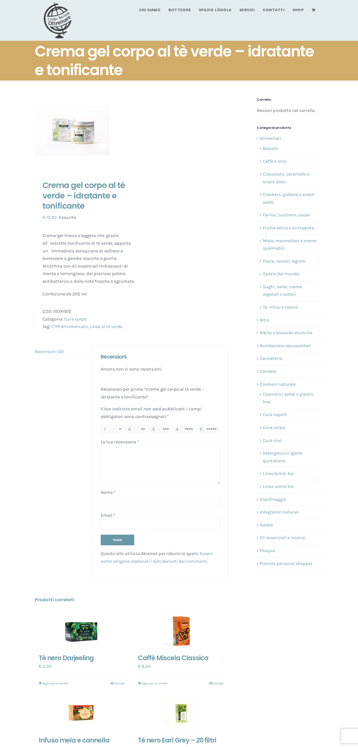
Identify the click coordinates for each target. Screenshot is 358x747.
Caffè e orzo (274, 161)
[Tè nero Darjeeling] (82, 631)
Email (108, 515)
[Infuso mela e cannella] (82, 713)
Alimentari (270, 138)
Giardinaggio (273, 499)
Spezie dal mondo (281, 274)
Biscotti (270, 148)
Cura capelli (275, 414)
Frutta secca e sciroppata (288, 228)
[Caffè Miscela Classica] (181, 631)
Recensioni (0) (49, 351)
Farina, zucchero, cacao (286, 215)
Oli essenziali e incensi (282, 537)
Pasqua (267, 550)
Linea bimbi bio (278, 473)
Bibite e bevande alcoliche (286, 332)
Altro (264, 320)
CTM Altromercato (69, 326)
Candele (268, 371)
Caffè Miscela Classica (173, 658)
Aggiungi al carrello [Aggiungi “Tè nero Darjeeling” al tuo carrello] (55, 683)
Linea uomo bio (278, 486)
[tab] (60, 351)
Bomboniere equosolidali (285, 345)
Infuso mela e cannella (74, 740)
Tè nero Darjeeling (66, 658)
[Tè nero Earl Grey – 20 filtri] (181, 713)
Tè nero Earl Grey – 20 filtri (177, 740)
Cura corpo (75, 319)
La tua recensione (120, 442)
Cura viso (272, 440)
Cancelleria (271, 358)
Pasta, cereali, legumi (284, 261)
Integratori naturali (279, 512)
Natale (266, 525)
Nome (108, 492)
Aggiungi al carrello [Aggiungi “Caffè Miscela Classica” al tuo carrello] (154, 683)
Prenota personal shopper (286, 563)
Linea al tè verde (106, 326)
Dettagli (119, 683)
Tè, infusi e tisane (280, 307)
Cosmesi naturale (278, 384)
